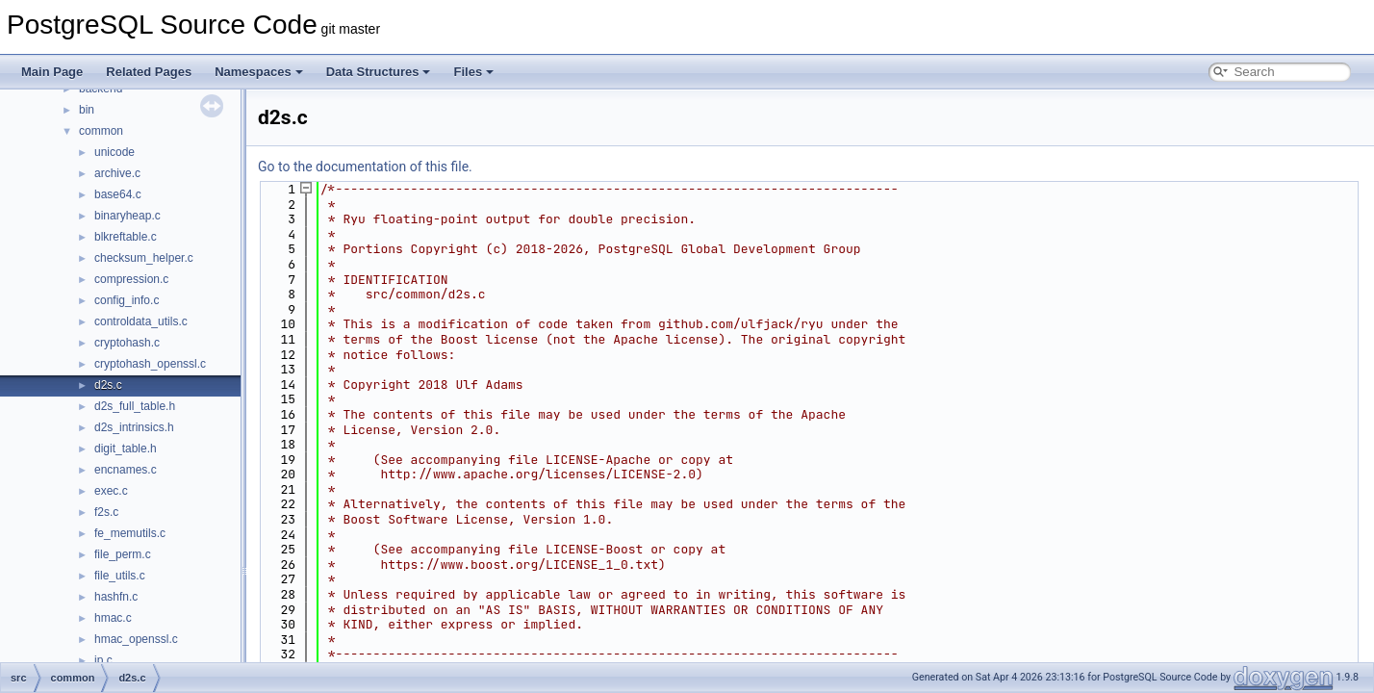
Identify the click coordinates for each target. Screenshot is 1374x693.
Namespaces (259, 71)
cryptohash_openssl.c (150, 364)
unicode (114, 152)
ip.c (103, 660)
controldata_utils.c (141, 321)
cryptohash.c (127, 342)
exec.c (111, 491)
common (101, 131)
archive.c (117, 173)
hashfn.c (116, 596)
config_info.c (126, 300)
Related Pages (148, 71)
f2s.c (106, 512)
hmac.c (113, 618)
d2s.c (108, 385)
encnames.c (125, 469)
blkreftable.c (125, 237)
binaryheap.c (127, 215)
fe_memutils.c (129, 533)
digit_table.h (125, 448)
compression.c (131, 279)
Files (473, 71)
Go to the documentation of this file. (365, 166)
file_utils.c (119, 575)
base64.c (117, 194)
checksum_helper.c (143, 258)
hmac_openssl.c (136, 639)
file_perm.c (122, 554)
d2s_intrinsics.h (134, 427)
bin (86, 109)
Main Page (52, 71)
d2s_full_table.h (134, 406)
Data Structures (378, 71)
